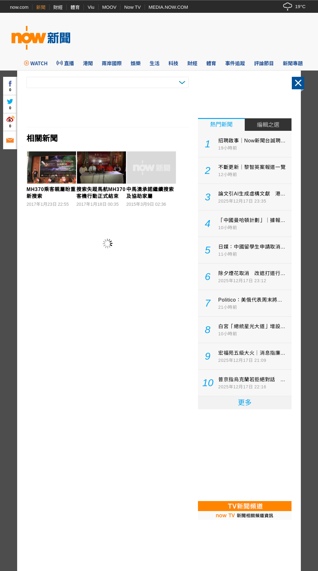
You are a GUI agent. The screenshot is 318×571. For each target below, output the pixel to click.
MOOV (109, 7)
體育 (75, 7)
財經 (58, 7)
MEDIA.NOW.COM (168, 7)
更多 (245, 402)
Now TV (132, 7)
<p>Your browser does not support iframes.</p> (245, 455)
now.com (19, 7)
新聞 (41, 7)
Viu (91, 7)
